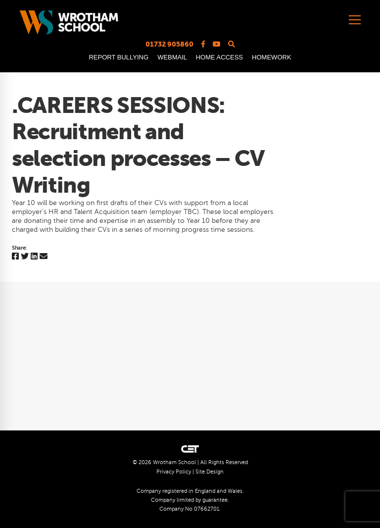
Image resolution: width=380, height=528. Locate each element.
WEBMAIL (172, 57)
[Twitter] (25, 257)
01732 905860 (169, 44)
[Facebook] (15, 257)
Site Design (209, 472)
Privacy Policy (173, 472)
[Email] (44, 257)
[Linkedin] (34, 257)
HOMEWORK (271, 57)
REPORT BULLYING (118, 57)
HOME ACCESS (219, 57)
